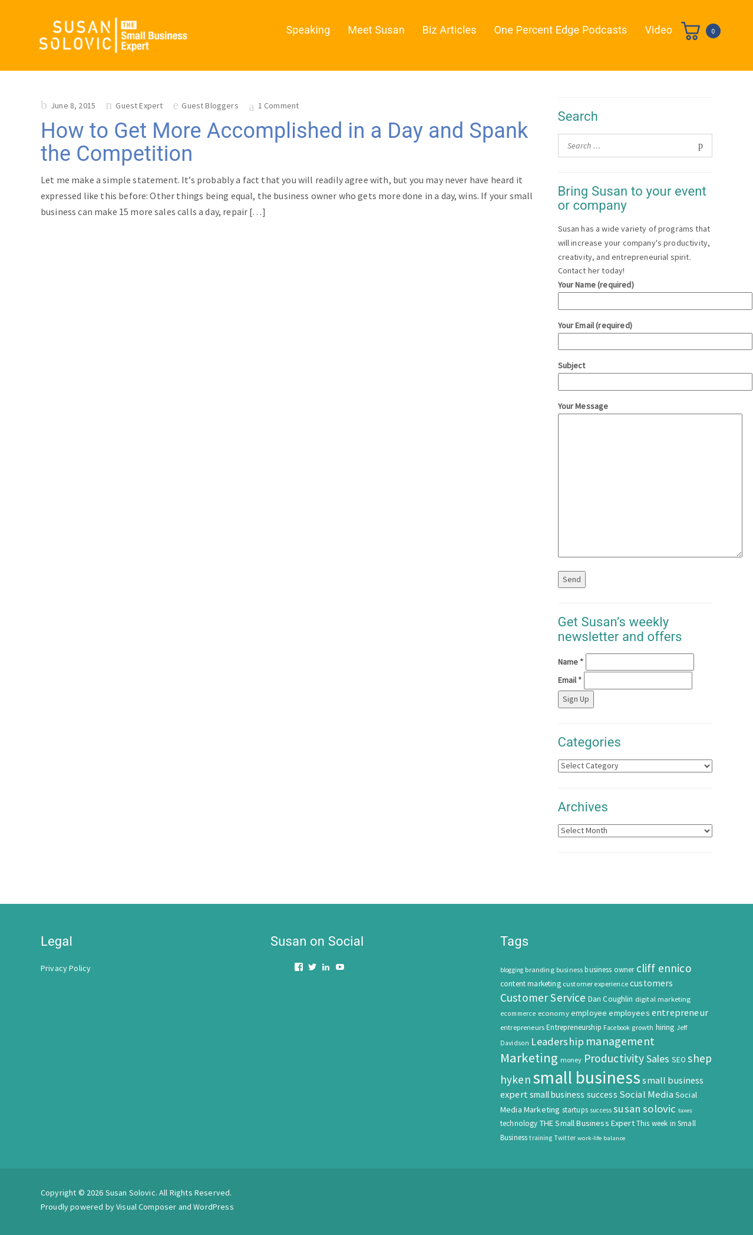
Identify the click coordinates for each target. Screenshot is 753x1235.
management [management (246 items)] (620, 1040)
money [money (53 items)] (571, 1059)
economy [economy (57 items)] (553, 1013)
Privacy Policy (66, 968)
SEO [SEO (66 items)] (679, 1060)
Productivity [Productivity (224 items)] (614, 1058)
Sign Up (576, 699)
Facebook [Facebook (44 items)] (616, 1027)
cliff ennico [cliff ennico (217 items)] (664, 968)
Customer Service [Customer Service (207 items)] (543, 997)
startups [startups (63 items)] (575, 1110)
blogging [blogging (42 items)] (511, 970)
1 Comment (278, 105)
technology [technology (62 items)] (519, 1123)
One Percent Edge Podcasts (561, 30)
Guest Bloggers (209, 105)
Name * (571, 661)
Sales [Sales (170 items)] (658, 1058)
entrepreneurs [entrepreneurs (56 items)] (522, 1027)
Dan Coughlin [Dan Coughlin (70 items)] (610, 999)
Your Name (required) (635, 292)
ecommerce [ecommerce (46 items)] (518, 1013)
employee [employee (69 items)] (589, 1013)
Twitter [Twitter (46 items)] (565, 1138)
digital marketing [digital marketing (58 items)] (663, 999)
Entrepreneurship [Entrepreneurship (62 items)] (574, 1027)
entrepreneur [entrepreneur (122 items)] (680, 1012)
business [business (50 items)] (569, 969)
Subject (635, 373)
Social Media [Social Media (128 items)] (646, 1094)
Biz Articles (449, 30)
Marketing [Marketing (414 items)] (529, 1057)
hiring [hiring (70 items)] (665, 1027)
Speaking (308, 30)
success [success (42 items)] (601, 1110)
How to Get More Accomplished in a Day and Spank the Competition (284, 142)
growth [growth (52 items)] (642, 1027)
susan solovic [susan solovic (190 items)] (644, 1108)
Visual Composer (146, 1206)
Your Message (635, 480)
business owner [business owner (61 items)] (609, 970)
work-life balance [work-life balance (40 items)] (601, 1138)
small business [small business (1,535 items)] (586, 1077)
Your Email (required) (635, 333)
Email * (570, 680)
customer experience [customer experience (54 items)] (595, 983)
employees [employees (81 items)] (629, 1013)
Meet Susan (376, 30)
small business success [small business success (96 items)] (573, 1094)
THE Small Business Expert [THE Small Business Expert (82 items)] (587, 1123)
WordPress (213, 1206)
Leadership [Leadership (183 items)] (557, 1041)
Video (658, 30)
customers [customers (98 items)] (651, 983)
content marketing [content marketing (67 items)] (530, 984)
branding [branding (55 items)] (539, 969)
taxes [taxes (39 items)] (685, 1110)
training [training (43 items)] (540, 1138)
